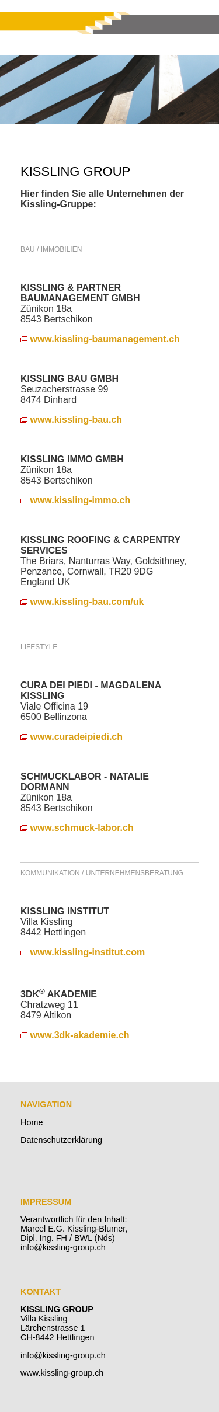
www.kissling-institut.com (82, 952)
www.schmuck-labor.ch (77, 828)
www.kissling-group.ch (61, 1373)
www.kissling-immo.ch (75, 500)
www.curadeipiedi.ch (71, 737)
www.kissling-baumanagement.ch (100, 339)
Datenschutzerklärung (61, 1140)
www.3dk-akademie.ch (75, 1035)
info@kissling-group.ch (63, 1355)
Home (31, 1122)
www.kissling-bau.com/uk (82, 602)
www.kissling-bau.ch (71, 420)
